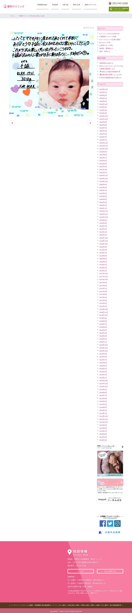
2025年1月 (103, 98)
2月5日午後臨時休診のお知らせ (111, 77)
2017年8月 (103, 285)
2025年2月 (103, 95)
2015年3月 (103, 371)
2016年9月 (103, 317)
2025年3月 (103, 92)
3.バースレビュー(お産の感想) (110, 39)
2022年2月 (103, 137)
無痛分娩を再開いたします (111, 74)
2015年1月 (103, 377)
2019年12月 (103, 211)
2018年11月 (103, 240)
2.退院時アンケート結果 (108, 36)
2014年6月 (103, 397)
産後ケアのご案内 (102, 604)
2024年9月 (103, 101)
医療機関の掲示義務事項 (43, 604)
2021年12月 (103, 142)
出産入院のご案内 (73, 604)
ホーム (12, 16)
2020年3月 (103, 202)
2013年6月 (103, 433)
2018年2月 (103, 267)
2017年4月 (103, 297)
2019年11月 (103, 214)
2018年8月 (103, 249)
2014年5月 (103, 400)
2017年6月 (103, 291)
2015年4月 (103, 368)
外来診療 (55, 4)
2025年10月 (103, 89)
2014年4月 (103, 403)
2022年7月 (103, 128)
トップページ (15, 604)
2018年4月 (103, 261)
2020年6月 (103, 193)
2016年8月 (103, 320)
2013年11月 (103, 418)
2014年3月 (103, 406)
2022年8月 (103, 125)
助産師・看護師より (106, 48)
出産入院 (65, 4)
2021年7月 (103, 157)
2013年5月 (103, 436)
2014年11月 (103, 382)
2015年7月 (103, 359)
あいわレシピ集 (105, 42)
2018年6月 (103, 255)
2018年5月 (103, 258)
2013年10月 (103, 421)
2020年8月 (103, 187)
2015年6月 (103, 362)
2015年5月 (103, 365)
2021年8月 (103, 154)
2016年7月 (103, 323)
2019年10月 (103, 217)
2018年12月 (103, 237)
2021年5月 (103, 163)
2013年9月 (103, 424)
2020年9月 (103, 184)
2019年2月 (103, 231)
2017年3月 (103, 300)
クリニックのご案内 (59, 604)
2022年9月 (103, 122)
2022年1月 (103, 139)
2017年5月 (103, 294)
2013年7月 (103, 430)
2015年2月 (103, 374)
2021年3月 (103, 169)
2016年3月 (103, 335)
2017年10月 (103, 279)
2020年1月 (103, 208)
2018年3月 (103, 264)
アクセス (80, 570)
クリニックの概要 (27, 604)
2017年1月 (103, 305)
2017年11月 (103, 276)
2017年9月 (103, 282)
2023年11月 (103, 104)
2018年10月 (103, 243)
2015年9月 (103, 353)
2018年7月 (103, 252)
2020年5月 (103, 196)
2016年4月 (103, 332)
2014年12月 (103, 380)
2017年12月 (103, 273)
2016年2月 (103, 338)
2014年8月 (103, 391)
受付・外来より (105, 51)
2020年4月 (103, 199)
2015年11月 (103, 347)
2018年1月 (103, 270)
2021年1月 (103, 172)
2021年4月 (103, 166)
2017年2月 (103, 302)
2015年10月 (103, 350)
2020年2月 (103, 205)
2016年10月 (103, 314)
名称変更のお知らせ (106, 63)
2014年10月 (103, 385)
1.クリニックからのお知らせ (110, 33)
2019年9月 (103, 220)
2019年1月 (103, 234)
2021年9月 (103, 151)
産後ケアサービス (90, 4)
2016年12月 (103, 308)
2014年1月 (103, 412)
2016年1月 (103, 341)
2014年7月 (103, 394)
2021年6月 (103, 160)
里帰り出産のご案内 (87, 604)
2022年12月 (103, 116)
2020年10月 (103, 181)
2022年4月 (103, 134)
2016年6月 (103, 326)
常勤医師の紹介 (42, 4)
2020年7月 (103, 190)
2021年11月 (103, 145)
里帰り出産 (76, 4)
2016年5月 (103, 329)
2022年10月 (103, 119)
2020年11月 (103, 178)
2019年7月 (103, 225)
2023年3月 (103, 113)
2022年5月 (103, 131)
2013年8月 (103, 427)
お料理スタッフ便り (106, 45)
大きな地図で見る (110, 570)
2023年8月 (103, 107)
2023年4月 (103, 110)
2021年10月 (103, 148)
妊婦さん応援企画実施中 (110, 71)
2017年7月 (103, 288)
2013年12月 (103, 415)
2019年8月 (103, 222)
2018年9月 (103, 246)
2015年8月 (103, 356)
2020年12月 (103, 175)
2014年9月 (103, 388)
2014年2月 (103, 409)
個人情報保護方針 (115, 604)
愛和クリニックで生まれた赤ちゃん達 (34, 16)
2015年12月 (103, 344)
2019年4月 (103, 228)
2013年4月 (103, 439)
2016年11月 (103, 311)
